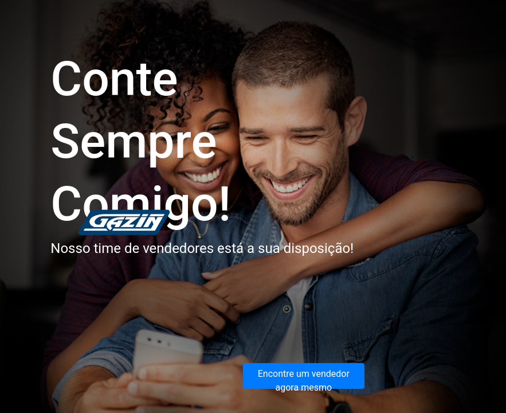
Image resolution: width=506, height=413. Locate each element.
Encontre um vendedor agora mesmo (304, 378)
